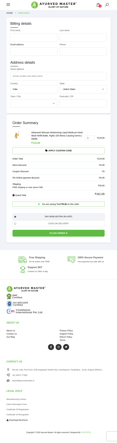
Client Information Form (16, 404)
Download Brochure (17, 420)
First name (15, 30)
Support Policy (66, 334)
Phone (63, 44)
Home (9, 13)
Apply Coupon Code (58, 150)
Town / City (15, 96)
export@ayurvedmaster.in (23, 380)
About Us (10, 330)
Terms (62, 340)
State (62, 83)
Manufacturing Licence (16, 399)
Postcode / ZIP (67, 96)
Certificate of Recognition (17, 414)
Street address (17, 69)
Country (14, 83)
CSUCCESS (86, 432)
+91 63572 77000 (19, 375)
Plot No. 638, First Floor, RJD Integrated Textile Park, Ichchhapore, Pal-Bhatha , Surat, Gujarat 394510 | (60, 370)
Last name (64, 30)
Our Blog (10, 337)
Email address (17, 44)
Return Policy (66, 337)
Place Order (58, 233)
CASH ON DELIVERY (41, 223)
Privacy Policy (66, 330)
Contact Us (11, 334)
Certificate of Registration (17, 409)
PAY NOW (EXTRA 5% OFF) (43, 216)
